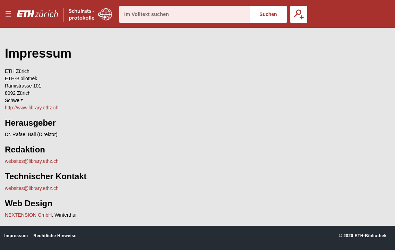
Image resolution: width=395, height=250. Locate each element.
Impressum (16, 235)
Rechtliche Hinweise (54, 235)
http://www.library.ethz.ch (32, 107)
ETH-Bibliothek (370, 235)
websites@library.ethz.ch (32, 161)
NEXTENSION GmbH (28, 215)
